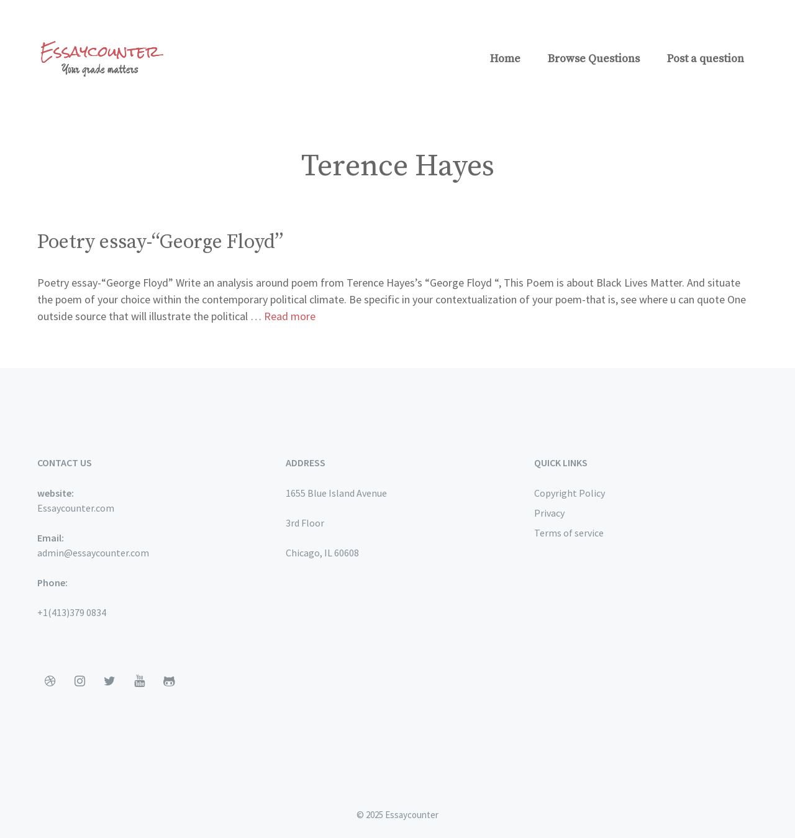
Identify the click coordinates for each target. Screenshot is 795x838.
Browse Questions (594, 59)
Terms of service (569, 533)
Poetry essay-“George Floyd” (160, 242)
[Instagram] (79, 681)
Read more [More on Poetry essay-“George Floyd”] (290, 316)
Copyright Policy (569, 493)
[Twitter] (109, 681)
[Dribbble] (49, 681)
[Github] (169, 681)
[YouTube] (139, 681)
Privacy (549, 513)
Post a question (705, 59)
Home (505, 59)
